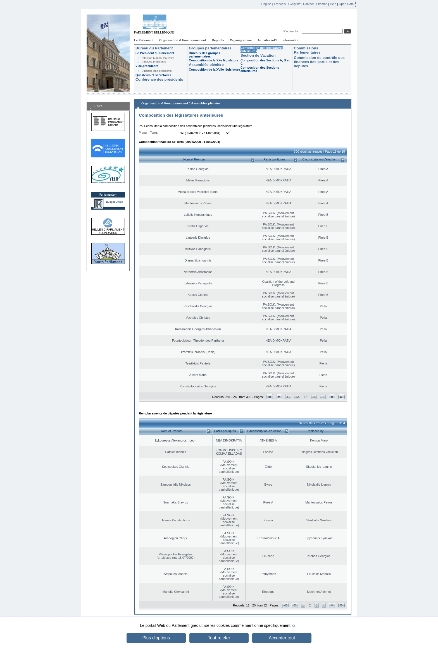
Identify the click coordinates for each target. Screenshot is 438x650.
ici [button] (293, 625)
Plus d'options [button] (156, 637)
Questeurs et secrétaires (153, 75)
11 (288, 397)
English (266, 4)
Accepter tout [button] (282, 637)
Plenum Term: (148, 132)
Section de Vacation (258, 55)
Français (280, 4)
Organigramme (241, 40)
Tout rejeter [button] (219, 637)
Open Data (346, 4)
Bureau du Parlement (154, 48)
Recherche (292, 31)
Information (290, 40)
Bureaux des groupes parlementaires (204, 54)
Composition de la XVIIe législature (214, 69)
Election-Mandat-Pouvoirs (158, 57)
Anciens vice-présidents (157, 70)
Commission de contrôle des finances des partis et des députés (319, 62)
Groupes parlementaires (210, 48)
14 (314, 397)
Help (333, 4)
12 (297, 397)
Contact (308, 4)
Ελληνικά (294, 4)
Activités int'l (267, 40)
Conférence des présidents (159, 79)
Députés (218, 40)
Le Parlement (143, 40)
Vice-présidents (146, 66)
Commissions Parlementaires (307, 50)
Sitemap (321, 4)
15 (323, 397)
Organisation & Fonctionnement (182, 40)
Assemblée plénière (206, 65)
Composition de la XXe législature (213, 60)
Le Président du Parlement (154, 53)
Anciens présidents (154, 61)
